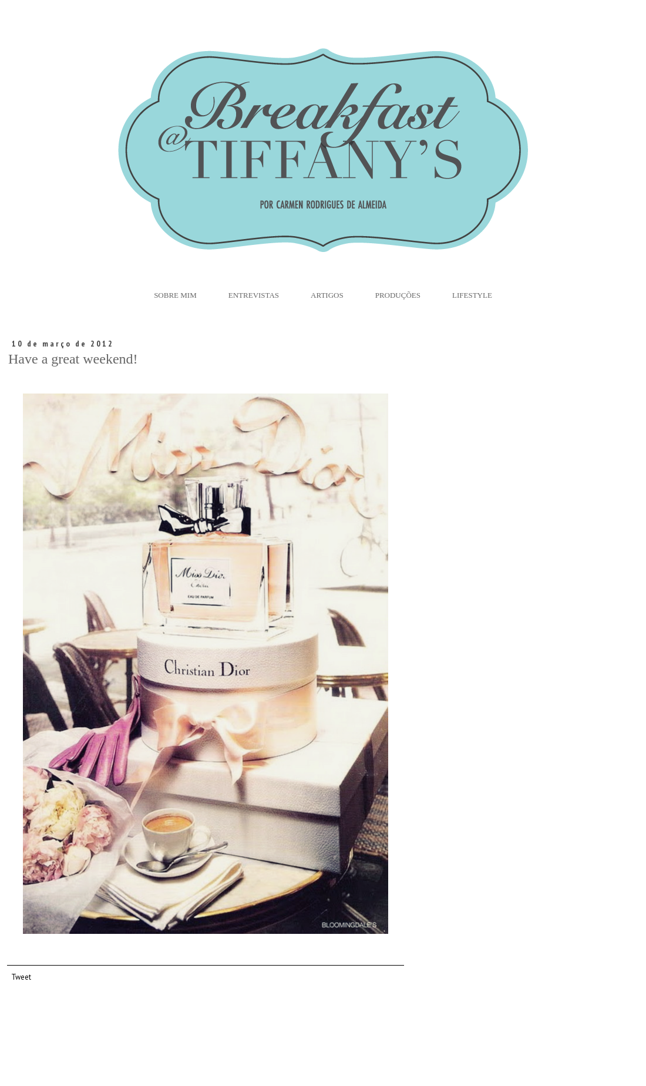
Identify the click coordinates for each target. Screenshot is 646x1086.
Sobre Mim (175, 295)
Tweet (21, 976)
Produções (397, 295)
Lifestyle (472, 295)
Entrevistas (253, 295)
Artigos (327, 295)
